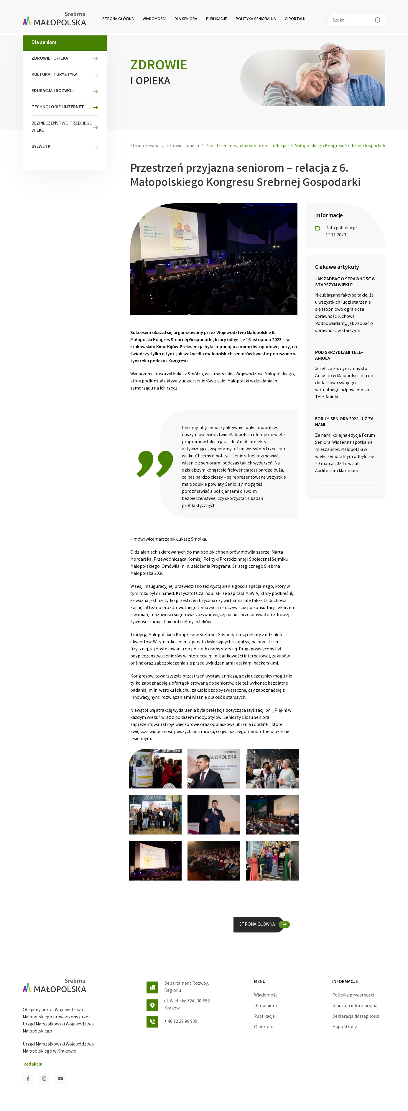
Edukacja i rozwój (53, 91)
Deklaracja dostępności (355, 1016)
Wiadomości (154, 19)
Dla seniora (186, 19)
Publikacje (216, 19)
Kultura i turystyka (55, 74)
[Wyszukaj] (378, 20)
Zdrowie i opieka (50, 58)
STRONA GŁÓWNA (257, 924)
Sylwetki (42, 146)
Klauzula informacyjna (354, 1006)
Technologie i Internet (58, 107)
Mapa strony (344, 1027)
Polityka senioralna (256, 19)
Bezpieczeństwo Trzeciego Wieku (62, 127)
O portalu (295, 19)
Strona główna (118, 19)
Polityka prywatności (353, 995)
